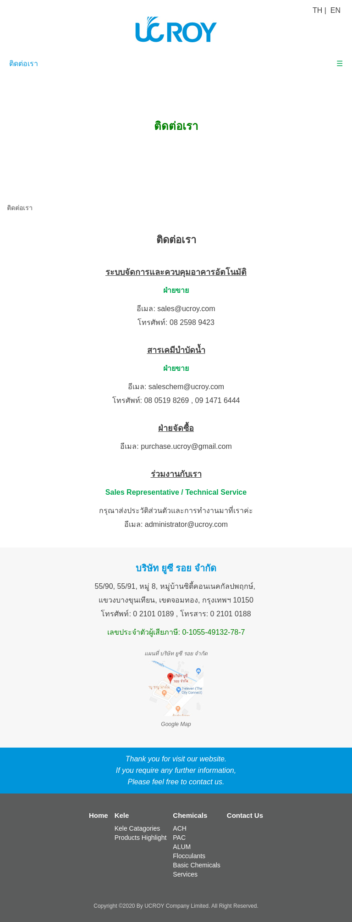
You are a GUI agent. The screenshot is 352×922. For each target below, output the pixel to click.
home (98, 815)
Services (185, 874)
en (335, 10)
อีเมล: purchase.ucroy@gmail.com (175, 446)
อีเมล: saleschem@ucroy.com (176, 387)
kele (122, 815)
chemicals (190, 815)
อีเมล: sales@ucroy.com (176, 309)
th (317, 10)
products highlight (141, 837)
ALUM (182, 846)
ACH (180, 828)
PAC (179, 837)
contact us (245, 815)
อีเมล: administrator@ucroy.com (176, 524)
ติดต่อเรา (23, 63)
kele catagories (137, 828)
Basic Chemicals (196, 865)
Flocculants (189, 856)
